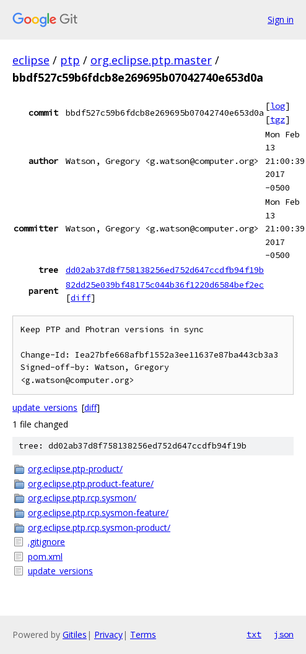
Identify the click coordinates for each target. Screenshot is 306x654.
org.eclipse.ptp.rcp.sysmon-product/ (99, 527)
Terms (143, 634)
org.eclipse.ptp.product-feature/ (91, 483)
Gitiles (75, 634)
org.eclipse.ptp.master (151, 60)
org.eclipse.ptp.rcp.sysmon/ (82, 498)
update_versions (44, 407)
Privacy (108, 634)
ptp (70, 60)
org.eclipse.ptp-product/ (75, 469)
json (284, 634)
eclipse (31, 60)
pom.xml (45, 556)
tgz (277, 119)
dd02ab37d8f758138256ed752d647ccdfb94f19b (165, 269)
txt (254, 634)
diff (80, 297)
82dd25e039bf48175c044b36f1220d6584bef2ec (165, 284)
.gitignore (46, 542)
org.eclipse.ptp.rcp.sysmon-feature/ (98, 512)
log (277, 105)
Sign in (281, 19)
